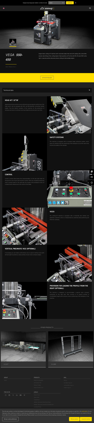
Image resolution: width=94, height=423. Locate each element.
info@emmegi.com (67, 387)
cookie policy (84, 411)
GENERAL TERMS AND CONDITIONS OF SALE (42, 402)
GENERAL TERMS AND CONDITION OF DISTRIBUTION (44, 404)
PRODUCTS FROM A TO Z (38, 387)
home (7, 66)
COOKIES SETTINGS (37, 406)
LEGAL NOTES (36, 397)
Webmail (65, 380)
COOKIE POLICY (37, 399)
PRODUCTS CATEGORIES (38, 380)
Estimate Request (47, 77)
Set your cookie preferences (10, 419)
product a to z (12, 66)
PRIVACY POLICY (37, 395)
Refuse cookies (74, 419)
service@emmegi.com (68, 382)
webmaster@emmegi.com (69, 385)
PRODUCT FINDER (37, 385)
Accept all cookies (86, 419)
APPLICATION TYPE (37, 382)
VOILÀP (5, 380)
